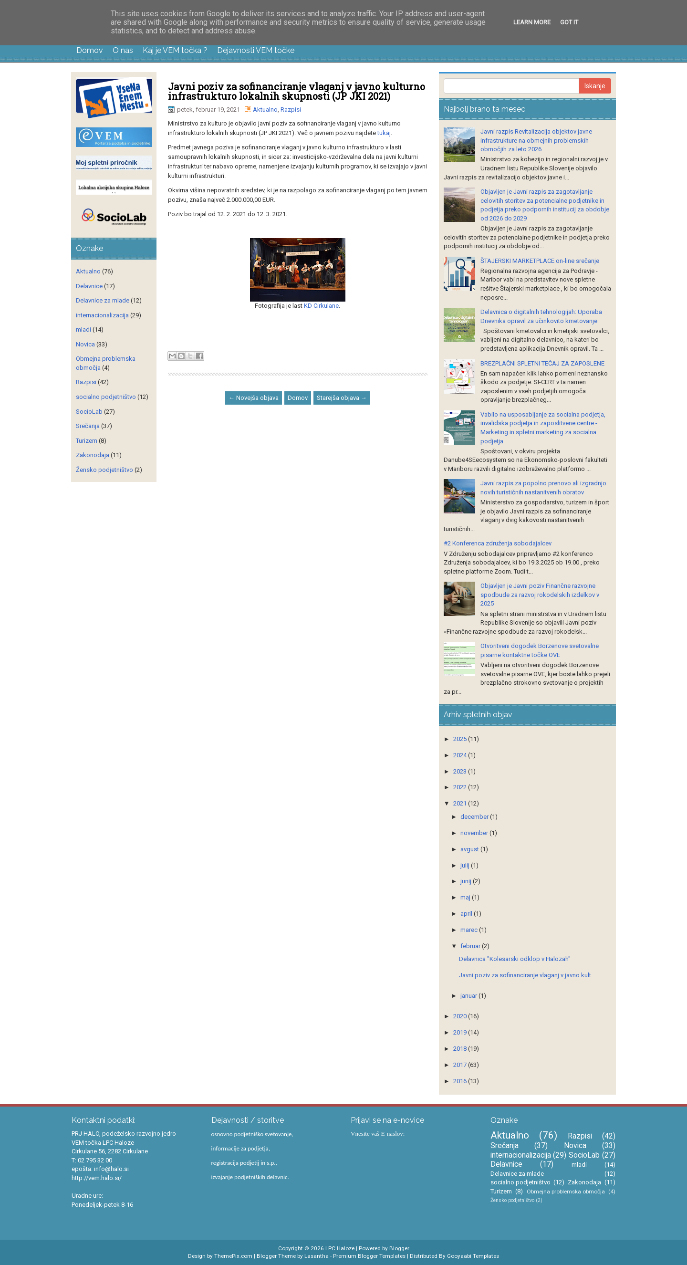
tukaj (384, 132)
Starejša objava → (342, 397)
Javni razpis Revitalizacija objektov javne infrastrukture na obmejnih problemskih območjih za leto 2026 (536, 140)
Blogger (399, 1248)
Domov (89, 50)
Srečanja (88, 425)
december (475, 816)
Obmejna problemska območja (566, 1191)
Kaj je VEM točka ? (175, 50)
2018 (460, 1048)
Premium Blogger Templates (369, 1256)
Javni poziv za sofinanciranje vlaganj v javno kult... (527, 975)
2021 (460, 803)
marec (469, 929)
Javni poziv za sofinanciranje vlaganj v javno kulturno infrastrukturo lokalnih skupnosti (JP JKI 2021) (296, 91)
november (474, 832)
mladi (83, 329)
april (467, 913)
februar (471, 946)
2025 (460, 738)
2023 (460, 771)
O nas (123, 50)
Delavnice (89, 286)
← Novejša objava (254, 397)
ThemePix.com (233, 1256)
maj (466, 897)
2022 (460, 787)
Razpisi (291, 109)
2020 (460, 1016)
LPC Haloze (339, 1248)
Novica (85, 344)
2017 (460, 1064)
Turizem (86, 440)
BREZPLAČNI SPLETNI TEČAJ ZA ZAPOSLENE (542, 363)
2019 (460, 1032)
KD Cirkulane (321, 305)
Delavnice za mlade (102, 300)
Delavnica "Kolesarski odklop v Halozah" (515, 958)
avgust (470, 849)
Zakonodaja (92, 455)
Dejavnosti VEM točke (255, 50)
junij (466, 881)
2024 (460, 755)
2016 (460, 1081)
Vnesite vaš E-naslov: (378, 1133)
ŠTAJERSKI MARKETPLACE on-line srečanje (539, 260)
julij (465, 865)
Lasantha (316, 1256)
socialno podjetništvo (106, 396)
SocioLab (89, 411)
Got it (569, 22)
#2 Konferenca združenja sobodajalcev (498, 543)
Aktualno (265, 109)
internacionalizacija (102, 315)
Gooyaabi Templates (473, 1256)
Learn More (532, 22)
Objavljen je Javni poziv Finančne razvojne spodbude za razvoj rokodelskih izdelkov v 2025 (539, 594)
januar (469, 995)
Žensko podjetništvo (104, 469)
